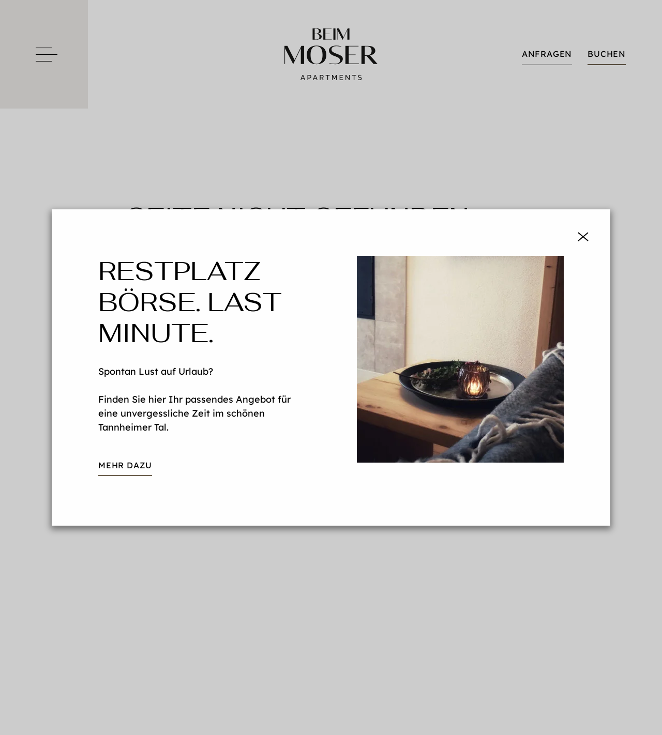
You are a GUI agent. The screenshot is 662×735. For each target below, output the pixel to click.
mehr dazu (125, 465)
